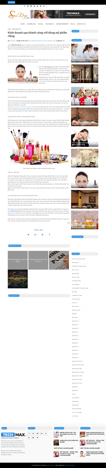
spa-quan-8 (75, 354)
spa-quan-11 (75, 324)
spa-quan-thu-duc (77, 383)
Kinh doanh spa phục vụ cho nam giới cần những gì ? (83, 123)
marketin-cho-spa (77, 295)
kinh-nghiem (75, 284)
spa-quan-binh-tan (77, 361)
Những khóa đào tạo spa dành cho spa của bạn (84, 59)
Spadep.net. (50, 465)
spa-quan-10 (75, 321)
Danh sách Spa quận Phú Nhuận (82, 80)
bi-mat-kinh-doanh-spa (37, 41)
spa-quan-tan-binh (77, 375)
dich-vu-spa (75, 269)
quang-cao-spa (76, 310)
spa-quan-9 (75, 357)
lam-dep (74, 291)
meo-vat (74, 302)
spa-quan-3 (75, 335)
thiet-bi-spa (75, 401)
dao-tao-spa (75, 262)
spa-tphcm (75, 390)
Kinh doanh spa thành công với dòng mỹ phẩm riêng (83, 185)
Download (31, 24)
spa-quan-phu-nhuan (78, 372)
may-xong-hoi (76, 299)
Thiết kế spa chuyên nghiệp (64, 448)
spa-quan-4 (75, 339)
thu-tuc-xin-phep (77, 412)
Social (40, 24)
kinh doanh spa (16, 211)
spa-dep (74, 313)
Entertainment (62, 24)
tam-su (74, 394)
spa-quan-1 (75, 317)
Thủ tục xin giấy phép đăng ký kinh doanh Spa (84, 144)
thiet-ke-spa (75, 405)
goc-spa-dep (75, 273)
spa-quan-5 (75, 343)
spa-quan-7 (75, 350)
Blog (73, 24)
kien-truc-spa (75, 277)
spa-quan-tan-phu (77, 379)
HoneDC (12, 41)
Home (22, 24)
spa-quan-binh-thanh (78, 364)
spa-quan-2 (75, 332)
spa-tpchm (75, 386)
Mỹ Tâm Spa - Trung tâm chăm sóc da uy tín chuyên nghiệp (83, 102)
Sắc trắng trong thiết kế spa (84, 165)
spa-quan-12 (75, 328)
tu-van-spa (75, 416)
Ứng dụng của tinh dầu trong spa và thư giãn (84, 226)
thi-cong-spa (75, 397)
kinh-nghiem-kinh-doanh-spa (80, 288)
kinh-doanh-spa (16, 29)
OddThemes (69, 465)
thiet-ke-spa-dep (76, 408)
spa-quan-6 (75, 346)
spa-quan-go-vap (77, 368)
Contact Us (81, 24)
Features (50, 24)
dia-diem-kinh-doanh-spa (79, 266)
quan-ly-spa (75, 306)
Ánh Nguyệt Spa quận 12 (81, 206)
